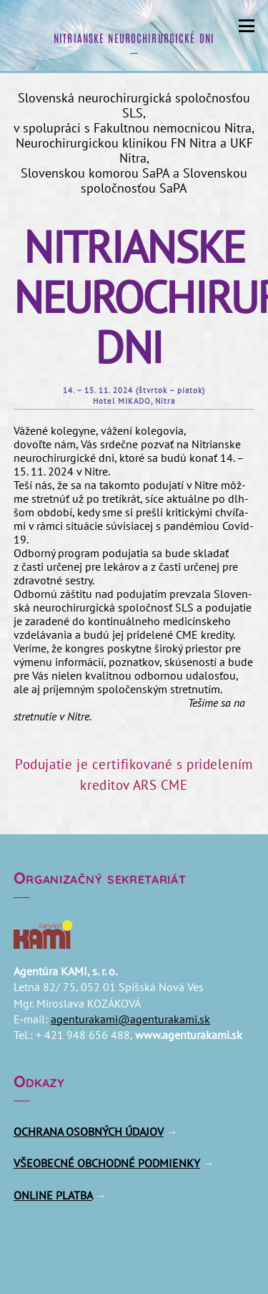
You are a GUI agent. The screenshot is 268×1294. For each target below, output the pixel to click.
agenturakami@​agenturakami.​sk (130, 1019)
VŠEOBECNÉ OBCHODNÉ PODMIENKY (107, 1163)
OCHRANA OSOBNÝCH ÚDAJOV (89, 1131)
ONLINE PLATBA (53, 1195)
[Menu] (246, 24)
